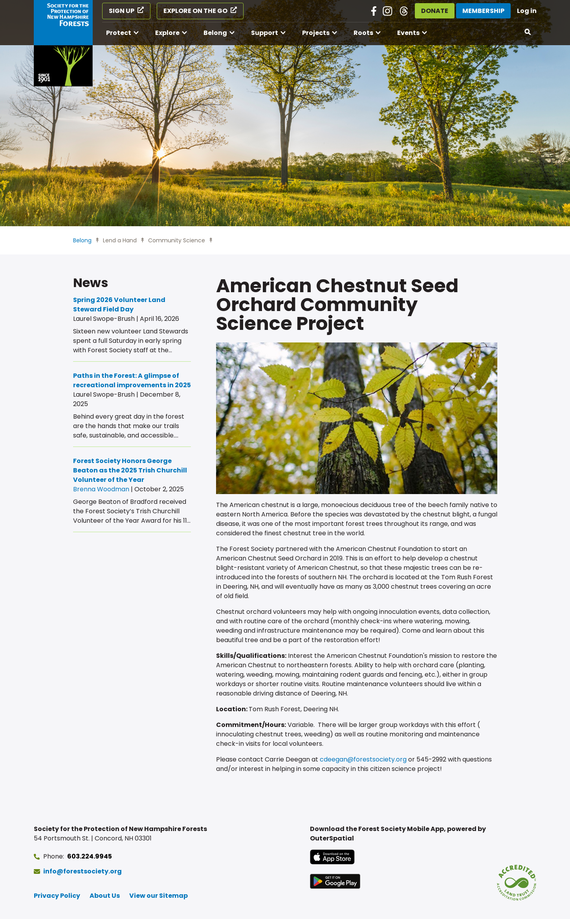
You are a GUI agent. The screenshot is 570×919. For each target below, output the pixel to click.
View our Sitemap (158, 895)
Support (264, 32)
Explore (167, 32)
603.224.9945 (89, 856)
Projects (316, 32)
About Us (105, 895)
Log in (527, 10)
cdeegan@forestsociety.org (363, 759)
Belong (215, 32)
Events (408, 32)
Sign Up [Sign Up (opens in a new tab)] (121, 10)
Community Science (176, 240)
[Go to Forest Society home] (63, 43)
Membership (483, 10)
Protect (118, 32)
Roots (363, 32)
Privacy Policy (57, 895)
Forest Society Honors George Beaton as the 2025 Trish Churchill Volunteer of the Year (130, 470)
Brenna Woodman (101, 489)
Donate (434, 10)
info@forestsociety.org (82, 871)
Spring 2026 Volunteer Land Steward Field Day (119, 304)
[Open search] (528, 32)
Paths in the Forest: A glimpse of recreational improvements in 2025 (132, 380)
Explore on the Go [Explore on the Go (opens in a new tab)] (195, 10)
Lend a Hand (120, 240)
